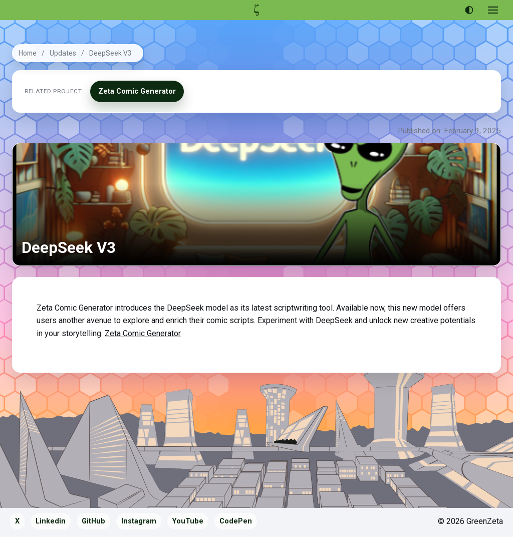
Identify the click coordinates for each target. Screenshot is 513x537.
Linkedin (51, 521)
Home (28, 53)
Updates (63, 53)
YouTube (187, 521)
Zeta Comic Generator (137, 91)
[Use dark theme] (469, 10)
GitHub (93, 521)
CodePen (235, 521)
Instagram (138, 521)
